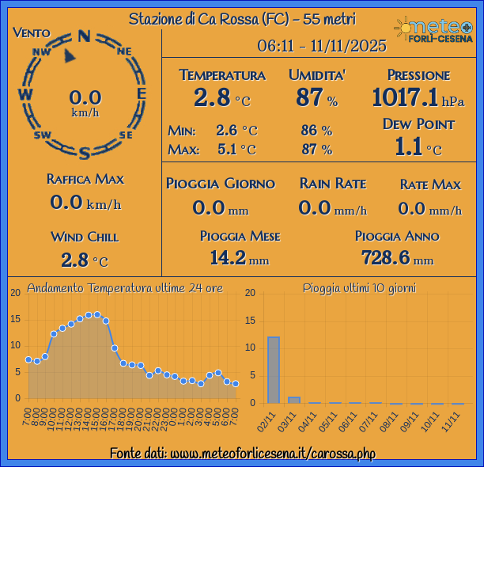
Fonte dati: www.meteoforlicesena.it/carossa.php (242, 455)
